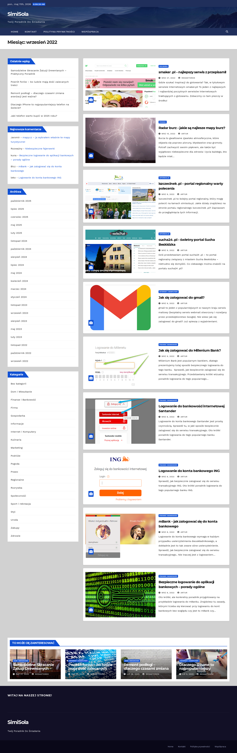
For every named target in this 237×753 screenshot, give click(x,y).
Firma (14, 407)
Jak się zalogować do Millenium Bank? (190, 350)
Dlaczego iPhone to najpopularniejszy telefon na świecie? (196, 668)
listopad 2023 (19, 305)
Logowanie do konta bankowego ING (40, 177)
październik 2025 (21, 200)
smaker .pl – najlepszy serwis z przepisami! (192, 72)
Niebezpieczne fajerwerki (40, 148)
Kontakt (31, 31)
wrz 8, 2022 (168, 417)
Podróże (15, 455)
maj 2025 (16, 224)
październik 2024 (21, 248)
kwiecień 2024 (19, 281)
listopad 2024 (19, 240)
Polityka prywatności (59, 31)
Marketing (17, 447)
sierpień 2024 (19, 256)
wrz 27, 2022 (168, 78)
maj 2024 (16, 272)
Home (14, 31)
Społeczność (18, 495)
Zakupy (15, 527)
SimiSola (18, 14)
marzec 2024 (18, 289)
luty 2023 (16, 337)
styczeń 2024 (19, 297)
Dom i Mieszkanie (21, 391)
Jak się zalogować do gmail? (182, 298)
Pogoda (15, 463)
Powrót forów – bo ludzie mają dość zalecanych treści (90, 668)
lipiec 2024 (17, 264)
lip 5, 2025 (188, 674)
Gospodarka (18, 415)
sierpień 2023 (19, 321)
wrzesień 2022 (19, 361)
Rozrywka (16, 487)
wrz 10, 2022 (168, 134)
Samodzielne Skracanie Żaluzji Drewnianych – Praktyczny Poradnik (33, 668)
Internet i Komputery (23, 431)
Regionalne (17, 479)
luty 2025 (16, 232)
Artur (183, 134)
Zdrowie (15, 535)
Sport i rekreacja (21, 503)
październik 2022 (21, 353)
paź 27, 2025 (22, 674)
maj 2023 (16, 329)
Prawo (14, 471)
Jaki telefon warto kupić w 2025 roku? (34, 115)
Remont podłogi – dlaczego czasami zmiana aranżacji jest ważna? (146, 668)
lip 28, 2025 (133, 674)
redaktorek (186, 78)
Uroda (14, 519)
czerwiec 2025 (19, 216)
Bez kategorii (18, 383)
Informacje (17, 423)
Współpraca (90, 31)
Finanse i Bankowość (23, 399)
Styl (13, 511)
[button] (227, 31)
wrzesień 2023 (19, 313)
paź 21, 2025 (77, 674)
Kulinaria (16, 439)
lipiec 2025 (17, 208)
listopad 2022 (19, 345)
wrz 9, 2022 (168, 194)
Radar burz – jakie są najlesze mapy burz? (192, 128)
